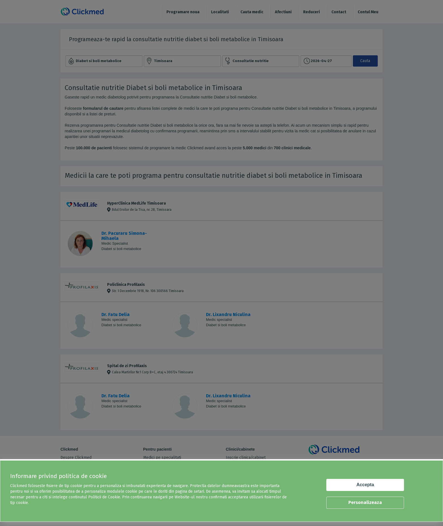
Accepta (365, 484)
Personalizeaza (365, 502)
